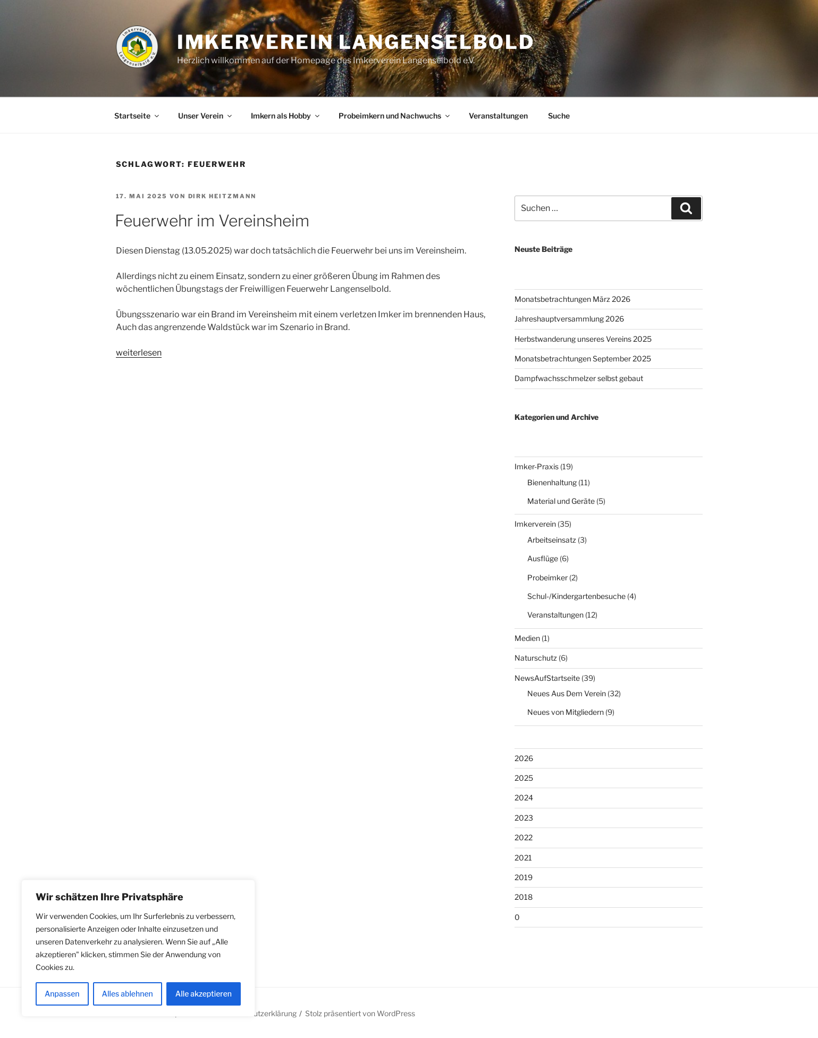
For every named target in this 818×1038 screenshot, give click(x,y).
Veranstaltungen (498, 115)
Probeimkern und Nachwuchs (395, 115)
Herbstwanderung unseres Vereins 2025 (583, 338)
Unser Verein (205, 115)
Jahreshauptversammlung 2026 (569, 318)
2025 (524, 777)
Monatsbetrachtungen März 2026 (572, 298)
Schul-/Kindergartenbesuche (576, 596)
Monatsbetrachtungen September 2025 (583, 358)
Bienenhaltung (552, 482)
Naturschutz (536, 657)
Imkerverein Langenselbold (356, 42)
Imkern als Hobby (286, 115)
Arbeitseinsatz (551, 539)
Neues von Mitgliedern (565, 711)
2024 (524, 797)
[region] (138, 948)
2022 (524, 837)
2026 (524, 758)
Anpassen (62, 993)
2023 (524, 817)
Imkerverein (535, 523)
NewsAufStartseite (547, 677)
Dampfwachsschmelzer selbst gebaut (579, 378)
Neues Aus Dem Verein (566, 693)
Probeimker (547, 577)
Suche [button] (559, 115)
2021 (523, 857)
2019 (524, 877)
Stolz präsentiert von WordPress (360, 1013)
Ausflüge (542, 558)
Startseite (137, 115)
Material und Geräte (561, 500)
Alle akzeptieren (203, 993)
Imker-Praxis (537, 466)
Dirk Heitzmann (222, 196)
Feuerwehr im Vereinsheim (212, 220)
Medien (527, 638)
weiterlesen (139, 353)
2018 (524, 896)
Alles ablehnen (127, 993)
